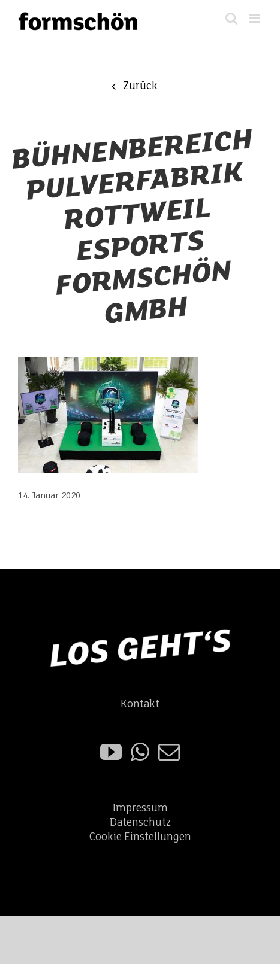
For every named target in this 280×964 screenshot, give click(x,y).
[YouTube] (111, 752)
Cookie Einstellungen (140, 837)
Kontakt (140, 704)
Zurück (140, 86)
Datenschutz (140, 822)
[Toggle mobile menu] (255, 18)
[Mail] (169, 752)
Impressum (140, 808)
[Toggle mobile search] (231, 18)
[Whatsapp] (140, 752)
